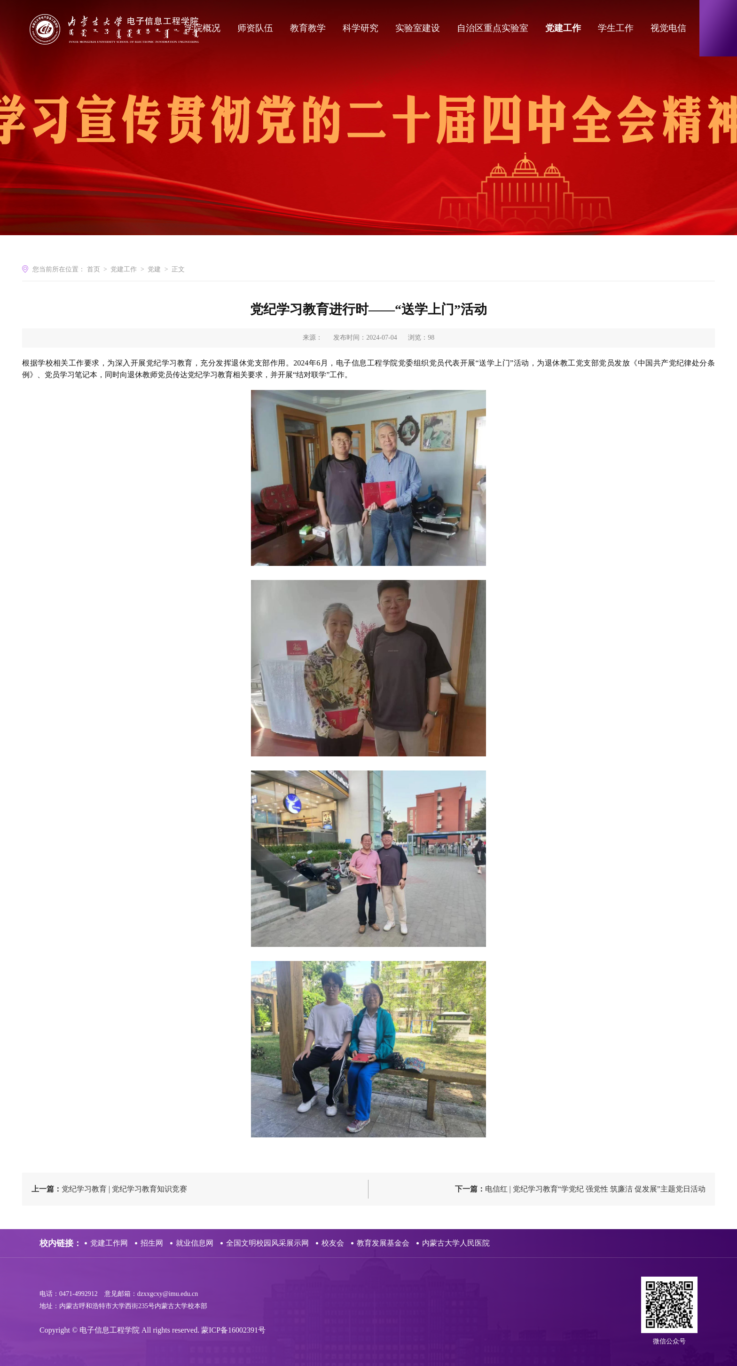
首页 (93, 269)
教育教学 (308, 28)
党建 (154, 269)
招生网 (152, 1243)
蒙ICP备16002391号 (233, 1330)
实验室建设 (417, 28)
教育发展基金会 (383, 1243)
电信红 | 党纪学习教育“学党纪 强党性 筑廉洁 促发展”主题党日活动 (580, 1189)
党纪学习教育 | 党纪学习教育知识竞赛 (109, 1189)
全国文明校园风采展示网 (267, 1243)
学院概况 (202, 28)
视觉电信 (668, 28)
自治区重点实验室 (492, 28)
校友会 (332, 1243)
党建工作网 (109, 1243)
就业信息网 (194, 1243)
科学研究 (360, 28)
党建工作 (563, 28)
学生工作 (616, 28)
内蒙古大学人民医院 (456, 1243)
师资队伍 (255, 28)
